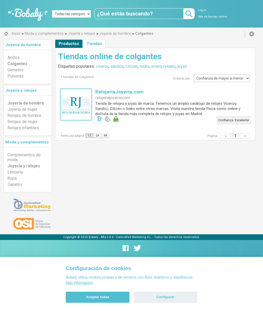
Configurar (165, 297)
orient (156, 66)
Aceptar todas (97, 297)
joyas (182, 66)
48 (105, 135)
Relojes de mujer (22, 121)
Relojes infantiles (23, 127)
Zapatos (14, 184)
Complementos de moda (24, 157)
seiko (144, 66)
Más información (79, 283)
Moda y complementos (27, 142)
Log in (202, 10)
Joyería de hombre (23, 44)
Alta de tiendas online (212, 16)
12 (89, 135)
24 (97, 135)
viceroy (102, 66)
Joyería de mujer (22, 109)
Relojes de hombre (24, 115)
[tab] (28, 45)
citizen (132, 66)
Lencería (15, 172)
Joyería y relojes (21, 90)
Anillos (13, 57)
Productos (69, 43)
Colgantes (17, 63)
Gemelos (15, 69)
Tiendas (94, 43)
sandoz (117, 66)
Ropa (12, 178)
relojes (169, 66)
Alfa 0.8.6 (107, 237)
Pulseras (15, 76)
